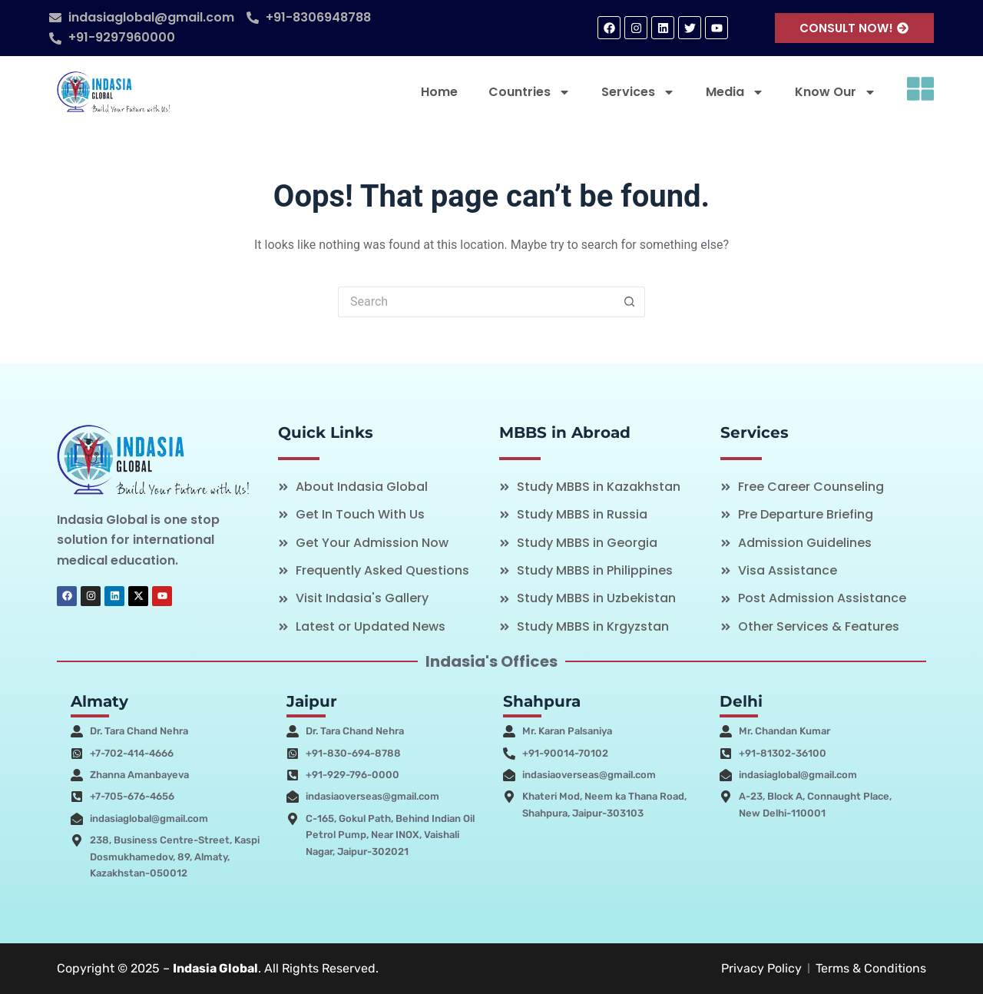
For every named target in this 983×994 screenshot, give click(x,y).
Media (735, 92)
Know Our (835, 92)
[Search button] (629, 302)
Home (439, 92)
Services (638, 92)
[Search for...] (476, 302)
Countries (529, 92)
